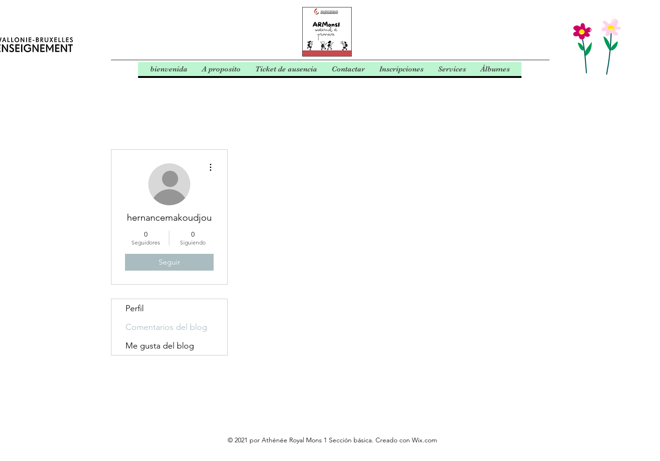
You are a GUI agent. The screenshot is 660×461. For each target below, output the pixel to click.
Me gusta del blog (159, 346)
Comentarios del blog (166, 327)
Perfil (134, 308)
